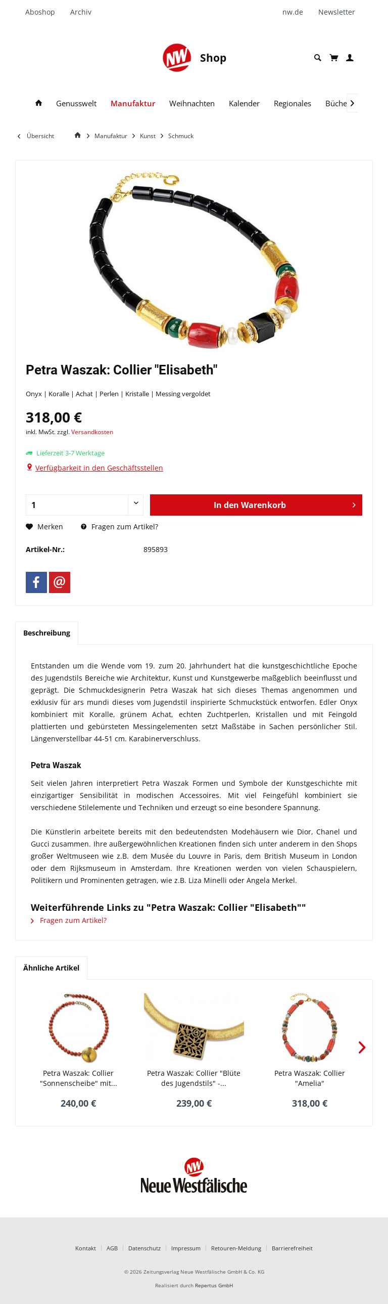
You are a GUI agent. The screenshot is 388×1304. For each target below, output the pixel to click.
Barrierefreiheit (292, 1248)
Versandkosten (92, 432)
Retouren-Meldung (236, 1248)
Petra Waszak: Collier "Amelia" (309, 1078)
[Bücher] (337, 103)
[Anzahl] (84, 505)
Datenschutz (144, 1248)
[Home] (79, 135)
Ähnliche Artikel (51, 968)
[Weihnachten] (192, 103)
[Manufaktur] (133, 103)
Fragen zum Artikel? (119, 526)
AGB (112, 1248)
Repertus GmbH (214, 1285)
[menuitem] (44, 12)
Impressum (186, 1248)
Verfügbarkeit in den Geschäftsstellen (99, 468)
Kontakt (85, 1248)
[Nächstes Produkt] (362, 1047)
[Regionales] (292, 103)
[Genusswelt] (76, 103)
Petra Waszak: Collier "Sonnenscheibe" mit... (78, 1078)
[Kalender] (244, 103)
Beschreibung (46, 633)
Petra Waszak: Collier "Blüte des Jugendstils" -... (193, 1078)
